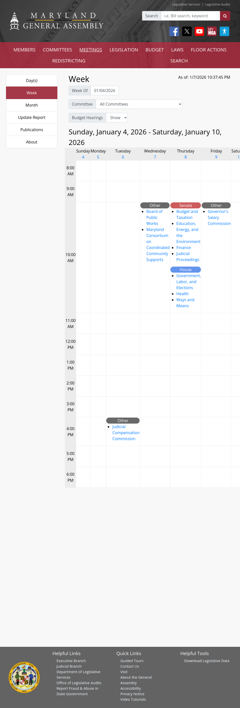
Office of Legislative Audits (78, 682)
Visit (124, 671)
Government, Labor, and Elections (188, 281)
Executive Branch (71, 660)
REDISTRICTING (68, 60)
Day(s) (32, 80)
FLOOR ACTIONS (209, 49)
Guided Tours (132, 660)
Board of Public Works (154, 217)
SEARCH (179, 60)
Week (32, 93)
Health (182, 293)
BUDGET (155, 49)
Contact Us (130, 666)
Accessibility (131, 688)
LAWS (177, 49)
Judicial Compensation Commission (126, 432)
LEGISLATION (123, 49)
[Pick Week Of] (105, 90)
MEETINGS (90, 49)
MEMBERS (25, 49)
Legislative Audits (217, 4)
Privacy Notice (133, 693)
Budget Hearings (87, 117)
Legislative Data (216, 660)
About (31, 142)
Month (32, 105)
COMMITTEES (57, 49)
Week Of (80, 90)
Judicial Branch (69, 666)
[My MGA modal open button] (211, 31)
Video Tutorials (133, 699)
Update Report (32, 117)
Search (151, 16)
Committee (82, 104)
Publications (31, 129)
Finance (183, 247)
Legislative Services (186, 4)
